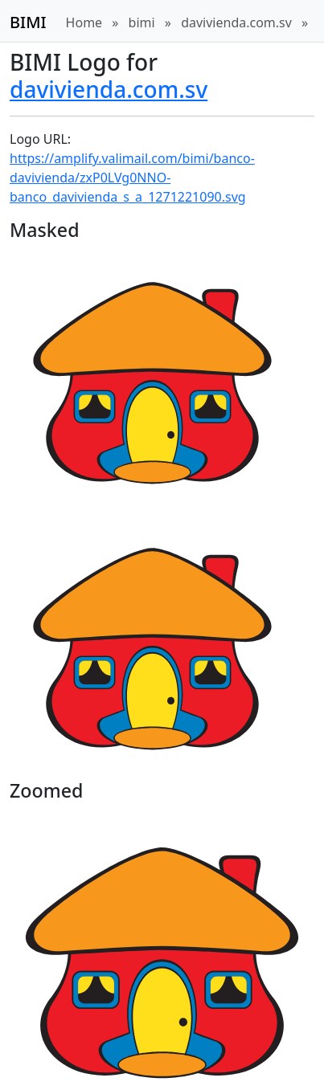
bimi (142, 22)
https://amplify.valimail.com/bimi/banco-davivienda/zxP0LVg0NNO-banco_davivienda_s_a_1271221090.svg (132, 177)
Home (84, 22)
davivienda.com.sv (236, 22)
